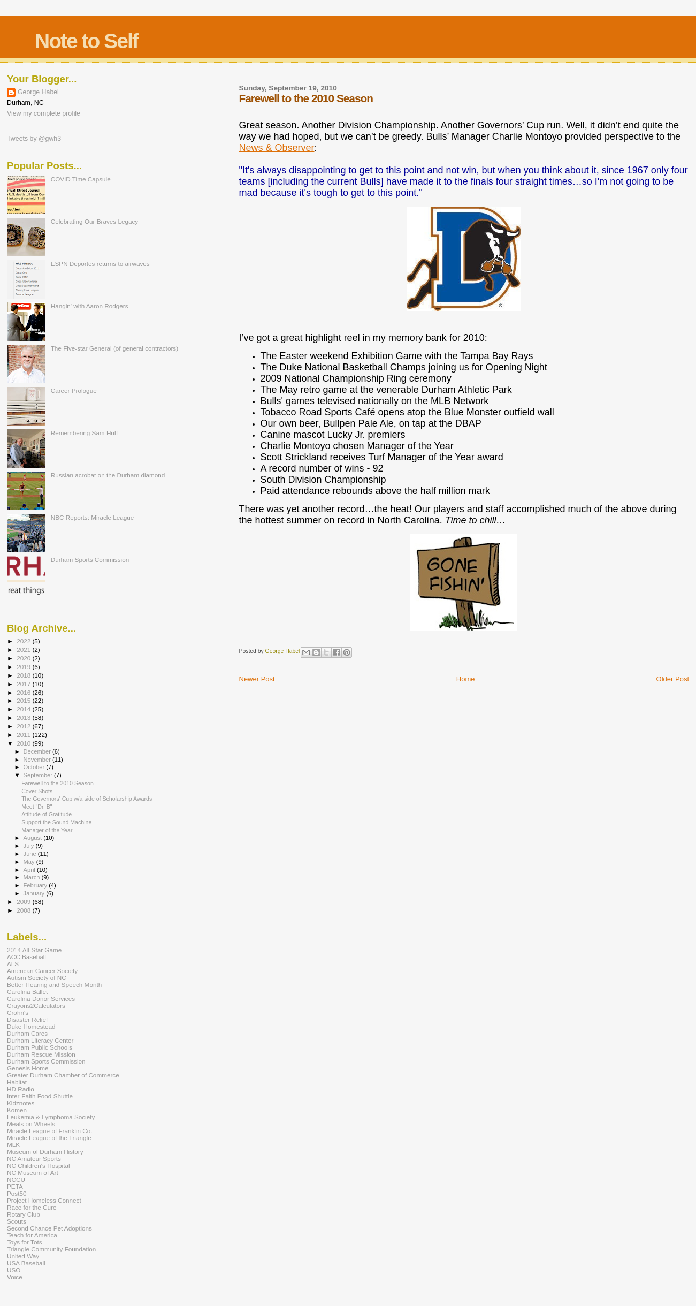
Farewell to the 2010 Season (57, 783)
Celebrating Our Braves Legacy (95, 221)
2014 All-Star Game (34, 949)
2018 (24, 675)
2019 (24, 666)
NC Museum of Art (32, 1172)
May (30, 862)
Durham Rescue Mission (41, 1054)
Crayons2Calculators (36, 1005)
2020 (24, 658)
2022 (24, 640)
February (36, 885)
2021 (24, 649)
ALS (13, 963)
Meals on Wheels (31, 1123)
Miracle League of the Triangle (49, 1137)
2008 (24, 910)
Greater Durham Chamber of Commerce (63, 1075)
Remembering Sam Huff (84, 432)
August (34, 837)
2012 (24, 726)
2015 (24, 700)
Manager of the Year (46, 830)
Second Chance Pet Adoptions (49, 1228)
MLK (13, 1144)
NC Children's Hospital (38, 1165)
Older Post (672, 679)
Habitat (17, 1082)
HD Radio (20, 1088)
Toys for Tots (24, 1242)
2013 (24, 717)
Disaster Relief (27, 1019)
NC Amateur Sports (34, 1158)
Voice (14, 1276)
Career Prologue (74, 390)
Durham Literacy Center (40, 1040)
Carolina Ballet (27, 991)
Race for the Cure (32, 1207)
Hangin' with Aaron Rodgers (89, 305)
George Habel (38, 92)
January (35, 893)
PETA (15, 1186)
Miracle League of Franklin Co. (50, 1130)
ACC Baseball (26, 956)
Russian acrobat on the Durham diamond (108, 475)
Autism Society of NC (36, 977)
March (33, 877)
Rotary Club (23, 1214)
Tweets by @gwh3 (34, 138)
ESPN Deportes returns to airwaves (100, 263)
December (38, 751)
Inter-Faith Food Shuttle (40, 1095)
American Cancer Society (42, 970)
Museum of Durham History (45, 1151)
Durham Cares (27, 1033)
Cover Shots (36, 791)
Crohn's (17, 1012)
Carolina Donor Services (41, 998)
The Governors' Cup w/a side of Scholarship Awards (86, 798)
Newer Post (257, 679)
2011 (24, 734)
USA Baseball (26, 1262)
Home (465, 679)
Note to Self (86, 40)
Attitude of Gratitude (46, 814)
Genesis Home (28, 1068)
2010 (24, 743)
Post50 (16, 1193)
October (35, 767)
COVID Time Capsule (81, 179)
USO (13, 1269)
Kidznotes (20, 1102)
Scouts (16, 1221)
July (30, 845)
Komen (17, 1109)
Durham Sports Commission (90, 559)
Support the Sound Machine (56, 822)
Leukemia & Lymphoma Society (51, 1116)
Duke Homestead (31, 1026)
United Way (23, 1255)
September (39, 775)
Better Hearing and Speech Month (54, 984)
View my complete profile (43, 113)
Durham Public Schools (39, 1047)
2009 (24, 901)
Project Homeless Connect (44, 1200)
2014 (24, 708)
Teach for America (32, 1235)
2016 (24, 692)
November (38, 759)
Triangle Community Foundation (51, 1249)
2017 (24, 683)
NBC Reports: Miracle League (92, 517)
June (31, 854)
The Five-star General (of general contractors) (114, 348)
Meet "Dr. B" (36, 806)
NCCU (16, 1179)
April (30, 870)
